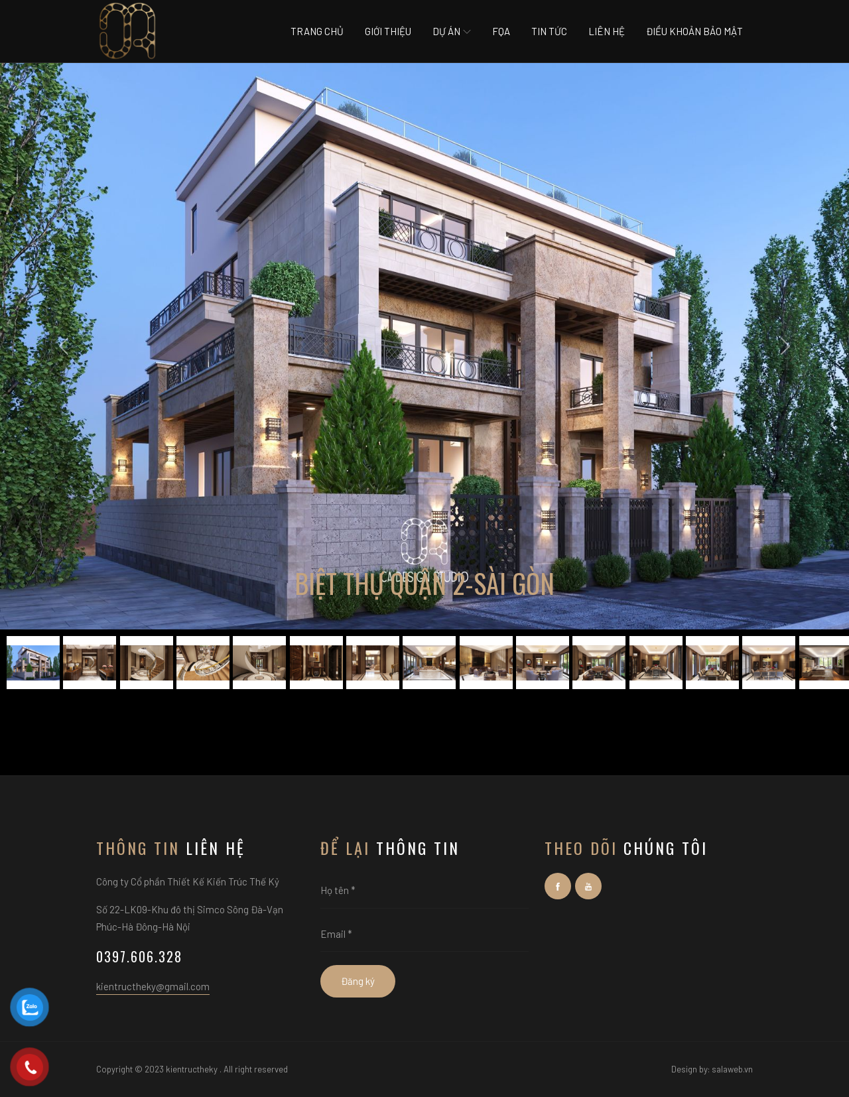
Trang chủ (317, 31)
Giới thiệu (388, 31)
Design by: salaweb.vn (712, 1069)
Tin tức (549, 31)
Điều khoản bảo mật (694, 31)
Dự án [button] (451, 31)
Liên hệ (606, 31)
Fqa (501, 31)
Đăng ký (358, 981)
